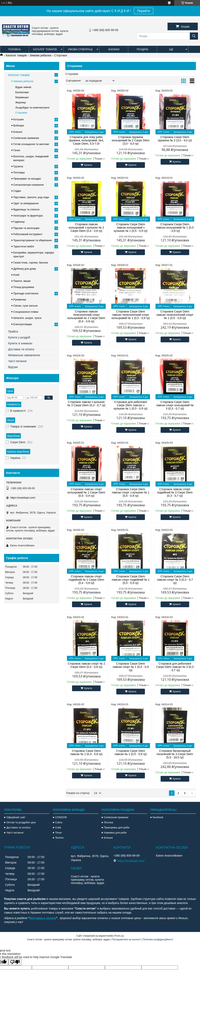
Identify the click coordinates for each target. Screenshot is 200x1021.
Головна (14, 49)
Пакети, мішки (22, 280)
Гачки (16, 150)
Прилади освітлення (25, 293)
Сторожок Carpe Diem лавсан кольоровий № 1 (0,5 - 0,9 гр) (175, 227)
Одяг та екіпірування (26, 203)
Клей (16, 274)
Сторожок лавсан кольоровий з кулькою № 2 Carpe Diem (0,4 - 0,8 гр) (86, 227)
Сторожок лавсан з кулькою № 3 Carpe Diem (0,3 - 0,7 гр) (86, 403)
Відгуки (13, 367)
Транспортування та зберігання (32, 240)
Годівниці (18, 221)
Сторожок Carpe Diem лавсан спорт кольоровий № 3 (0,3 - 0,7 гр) (175, 405)
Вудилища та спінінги (26, 209)
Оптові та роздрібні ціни (21, 822)
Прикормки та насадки (27, 178)
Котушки (18, 119)
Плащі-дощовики (23, 287)
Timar (58, 832)
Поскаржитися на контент (126, 939)
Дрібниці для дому (24, 268)
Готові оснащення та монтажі (31, 144)
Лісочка (108, 822)
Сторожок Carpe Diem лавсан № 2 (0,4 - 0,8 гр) (86, 752)
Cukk (58, 827)
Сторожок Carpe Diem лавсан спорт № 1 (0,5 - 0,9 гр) (131, 667)
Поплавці (19, 172)
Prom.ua (119, 935)
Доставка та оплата (21, 349)
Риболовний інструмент (27, 234)
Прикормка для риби (116, 827)
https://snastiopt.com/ (22, 497)
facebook (158, 817)
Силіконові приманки (26, 137)
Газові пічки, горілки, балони (30, 262)
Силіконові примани (116, 817)
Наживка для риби (115, 832)
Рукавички (19, 299)
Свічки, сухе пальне (25, 305)
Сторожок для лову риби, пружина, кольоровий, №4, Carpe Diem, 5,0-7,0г (86, 140)
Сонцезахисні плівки (25, 311)
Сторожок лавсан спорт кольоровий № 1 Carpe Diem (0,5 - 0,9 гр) (86, 492)
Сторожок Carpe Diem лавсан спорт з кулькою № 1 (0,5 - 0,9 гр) (130, 492)
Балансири (22, 92)
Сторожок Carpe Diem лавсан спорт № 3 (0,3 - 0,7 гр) (175, 580)
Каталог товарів (45, 49)
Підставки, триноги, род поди (31, 197)
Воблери (18, 125)
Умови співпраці (80, 49)
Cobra (58, 822)
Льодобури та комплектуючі (32, 107)
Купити (88, 165)
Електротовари (22, 324)
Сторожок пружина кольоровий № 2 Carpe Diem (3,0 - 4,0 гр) (131, 140)
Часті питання (17, 361)
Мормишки (22, 97)
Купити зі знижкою (20, 343)
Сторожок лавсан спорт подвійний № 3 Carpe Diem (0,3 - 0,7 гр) (175, 492)
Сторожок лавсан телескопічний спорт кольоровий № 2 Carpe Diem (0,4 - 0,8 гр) (86, 316)
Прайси (13, 331)
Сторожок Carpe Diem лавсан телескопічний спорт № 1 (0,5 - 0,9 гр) (174, 315)
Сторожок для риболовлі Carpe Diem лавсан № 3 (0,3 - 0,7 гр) (174, 667)
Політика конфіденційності (158, 939)
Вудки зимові (23, 87)
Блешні (17, 131)
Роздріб (142, 49)
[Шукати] (194, 36)
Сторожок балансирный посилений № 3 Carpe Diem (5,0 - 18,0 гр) (175, 754)
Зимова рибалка (40, 55)
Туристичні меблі (23, 246)
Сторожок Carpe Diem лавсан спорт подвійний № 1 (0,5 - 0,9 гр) (130, 580)
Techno (59, 837)
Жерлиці (20, 102)
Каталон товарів (19, 75)
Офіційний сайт (16, 817)
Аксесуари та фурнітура (28, 215)
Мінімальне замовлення (24, 355)
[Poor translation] (14, 962)
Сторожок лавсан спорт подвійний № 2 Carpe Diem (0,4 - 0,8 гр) (86, 580)
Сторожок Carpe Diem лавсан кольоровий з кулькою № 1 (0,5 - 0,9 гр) (131, 227)
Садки (17, 190)
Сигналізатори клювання (28, 184)
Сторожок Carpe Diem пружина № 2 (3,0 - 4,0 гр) (175, 138)
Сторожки (21, 112)
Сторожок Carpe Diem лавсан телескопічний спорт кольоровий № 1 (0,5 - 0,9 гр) (130, 315)
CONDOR (61, 817)
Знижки (113, 49)
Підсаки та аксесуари (26, 228)
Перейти (143, 11)
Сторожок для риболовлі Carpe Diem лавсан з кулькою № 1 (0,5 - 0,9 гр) (131, 405)
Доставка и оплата (43, 918)
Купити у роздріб (19, 337)
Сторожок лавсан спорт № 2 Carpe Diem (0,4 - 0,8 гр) (86, 665)
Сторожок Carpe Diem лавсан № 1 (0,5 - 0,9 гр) (130, 752)
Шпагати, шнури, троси (27, 317)
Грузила (18, 166)
